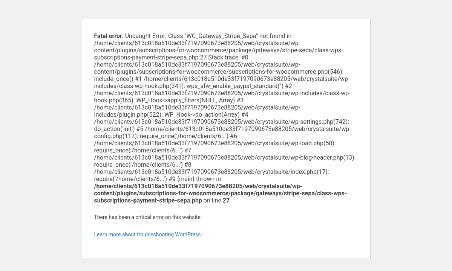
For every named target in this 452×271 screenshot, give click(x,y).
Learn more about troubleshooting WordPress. (148, 234)
